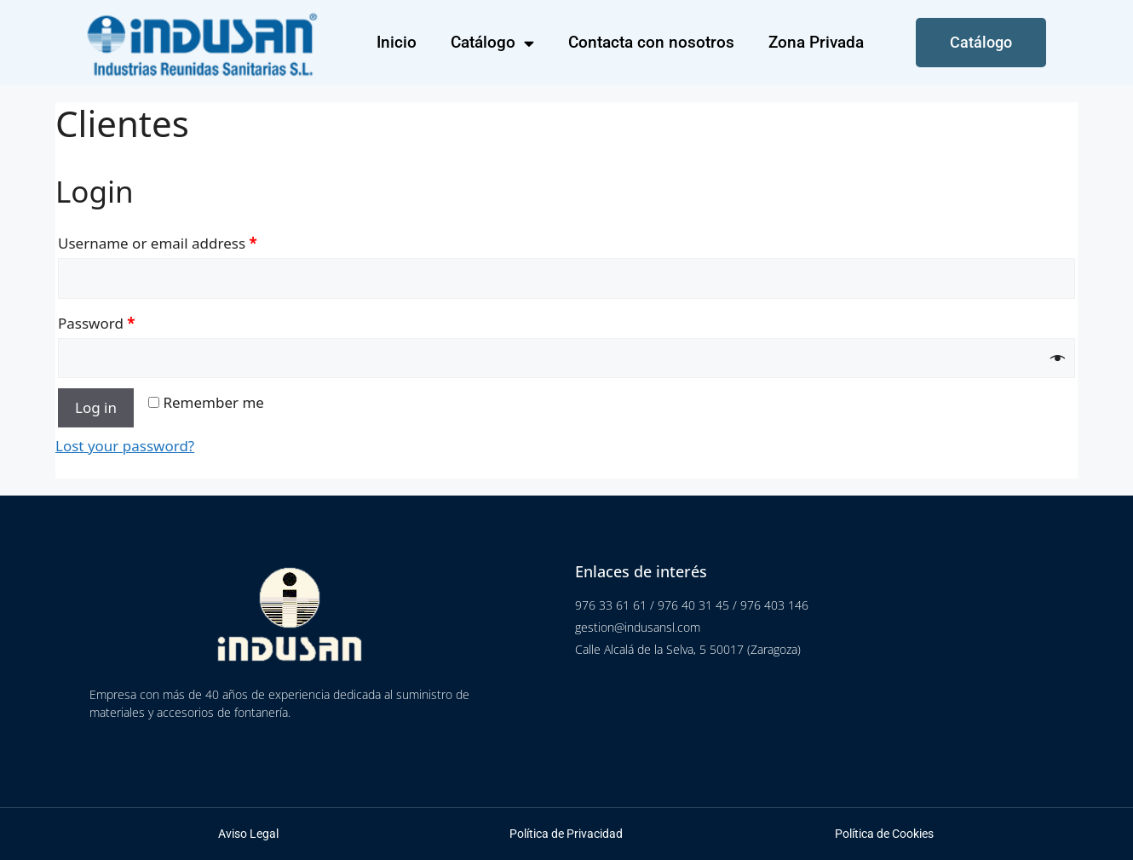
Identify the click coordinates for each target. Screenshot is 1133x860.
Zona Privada (816, 42)
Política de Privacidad (566, 833)
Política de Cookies (884, 833)
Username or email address (157, 243)
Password (96, 323)
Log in (96, 407)
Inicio (397, 42)
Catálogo (492, 43)
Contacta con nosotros (651, 42)
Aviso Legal (248, 833)
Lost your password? (124, 446)
